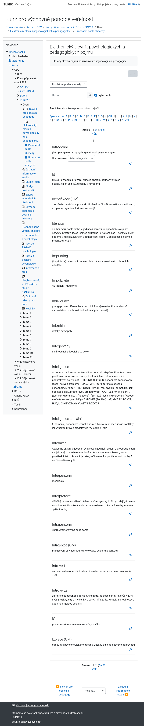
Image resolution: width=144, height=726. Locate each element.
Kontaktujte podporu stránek (30, 705)
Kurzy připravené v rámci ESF (62, 27)
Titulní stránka (14, 27)
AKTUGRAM (27, 91)
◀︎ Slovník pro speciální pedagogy (64, 690)
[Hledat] (68, 95)
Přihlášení (133, 4)
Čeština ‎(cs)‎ (22, 4)
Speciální (55, 116)
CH (110, 116)
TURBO (8, 4)
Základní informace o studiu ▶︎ (123, 690)
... (134, 73)
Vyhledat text (106, 95)
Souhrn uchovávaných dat (26, 721)
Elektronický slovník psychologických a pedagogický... (41, 31)
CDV (39, 27)
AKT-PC (24, 86)
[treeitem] (23, 230)
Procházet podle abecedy (90, 31)
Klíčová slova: (60, 158)
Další (102, 129)
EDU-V (23, 95)
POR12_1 (88, 27)
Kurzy (30, 27)
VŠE (127, 120)
